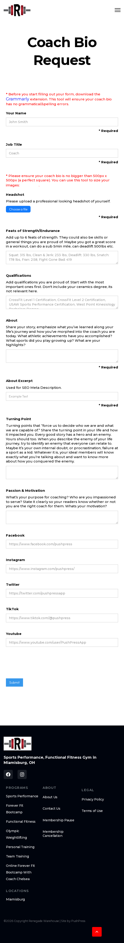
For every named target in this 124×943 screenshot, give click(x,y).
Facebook (15, 535)
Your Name (16, 113)
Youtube (13, 633)
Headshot (15, 194)
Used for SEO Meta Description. (34, 387)
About (11, 320)
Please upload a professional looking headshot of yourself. (58, 201)
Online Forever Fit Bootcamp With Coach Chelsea (20, 872)
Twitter (13, 584)
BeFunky (30, 185)
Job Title (14, 144)
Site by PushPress (73, 921)
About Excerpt (19, 381)
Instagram (15, 560)
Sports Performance (22, 796)
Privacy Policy (93, 799)
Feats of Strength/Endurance (33, 230)
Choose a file (18, 209)
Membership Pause (58, 820)
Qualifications (18, 275)
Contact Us (51, 808)
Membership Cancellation (53, 834)
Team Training (17, 856)
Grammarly (17, 99)
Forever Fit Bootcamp (14, 808)
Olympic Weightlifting (16, 834)
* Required (108, 131)
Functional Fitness (21, 821)
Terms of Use (92, 811)
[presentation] (40, 665)
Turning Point (18, 419)
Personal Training (20, 847)
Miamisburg (15, 899)
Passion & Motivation (25, 490)
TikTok (12, 609)
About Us (50, 797)
